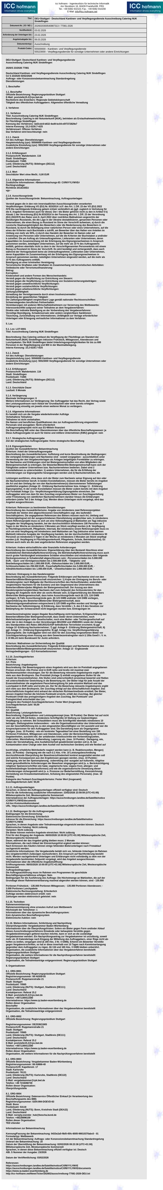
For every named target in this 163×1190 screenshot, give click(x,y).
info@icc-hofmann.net (86, 11)
